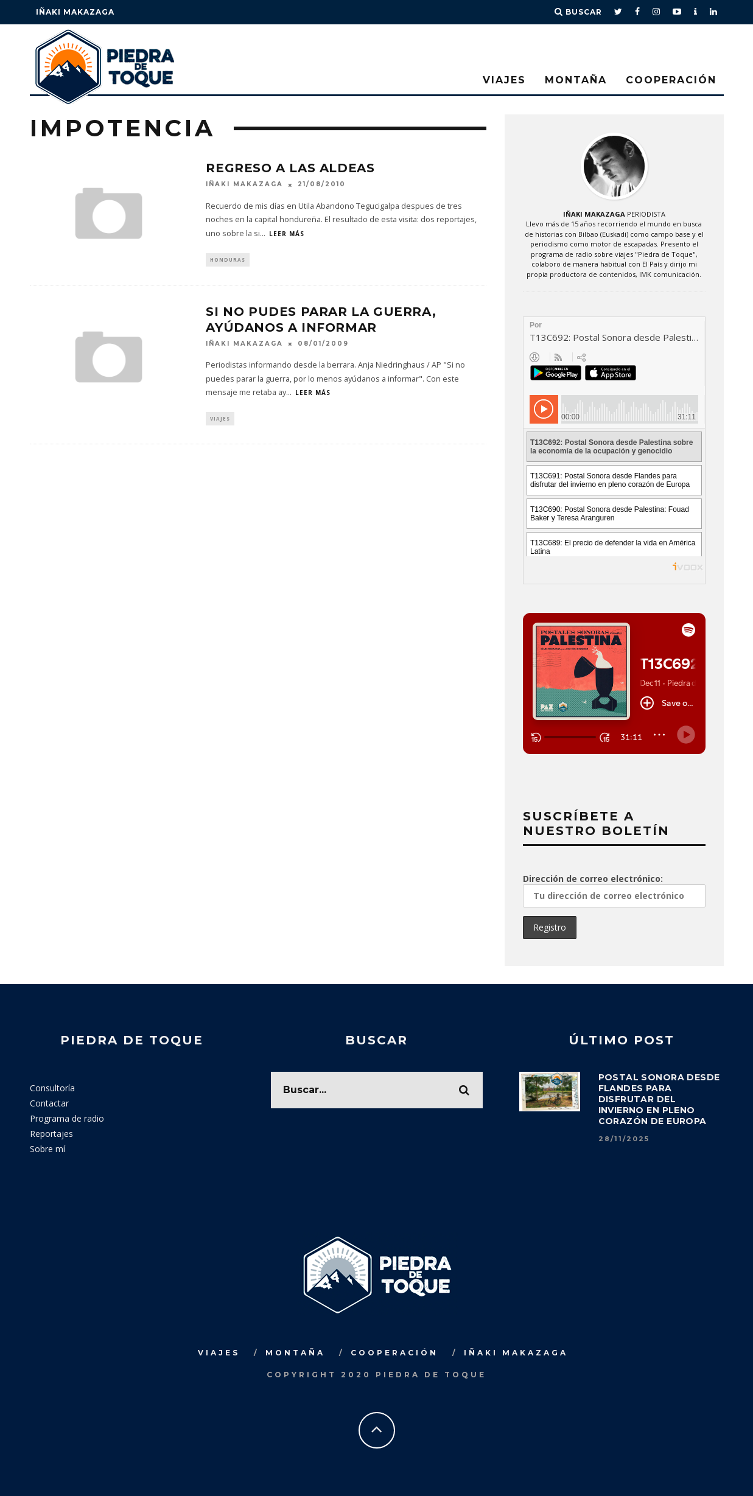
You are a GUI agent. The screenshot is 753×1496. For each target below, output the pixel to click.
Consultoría (52, 1086)
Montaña (576, 80)
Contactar (49, 1102)
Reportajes (51, 1132)
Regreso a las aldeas (290, 168)
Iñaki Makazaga (75, 11)
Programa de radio (67, 1117)
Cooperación (671, 80)
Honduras (227, 260)
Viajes (504, 80)
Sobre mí (47, 1147)
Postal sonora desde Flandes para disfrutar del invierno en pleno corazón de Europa (659, 1098)
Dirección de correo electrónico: (614, 889)
